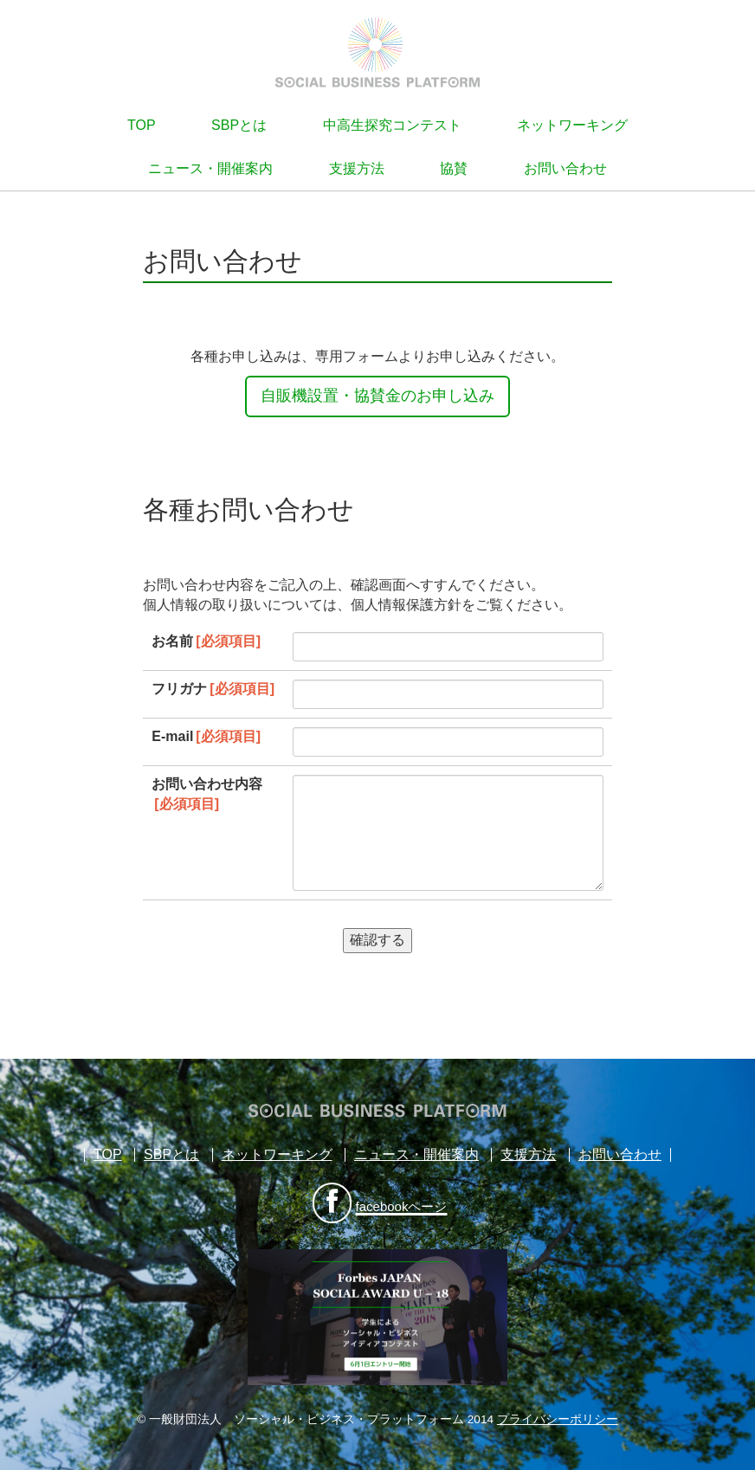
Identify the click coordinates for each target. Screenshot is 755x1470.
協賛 (454, 168)
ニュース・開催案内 (210, 168)
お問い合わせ (565, 168)
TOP (141, 125)
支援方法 (356, 168)
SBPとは (239, 125)
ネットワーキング (572, 125)
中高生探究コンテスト (392, 125)
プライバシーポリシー (557, 1419)
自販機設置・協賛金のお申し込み (377, 395)
